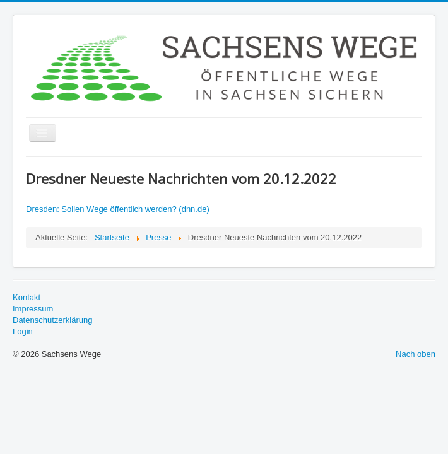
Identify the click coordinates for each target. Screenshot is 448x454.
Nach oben (415, 354)
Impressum (33, 308)
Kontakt (26, 297)
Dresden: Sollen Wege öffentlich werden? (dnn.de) (117, 209)
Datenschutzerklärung (52, 320)
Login (23, 331)
